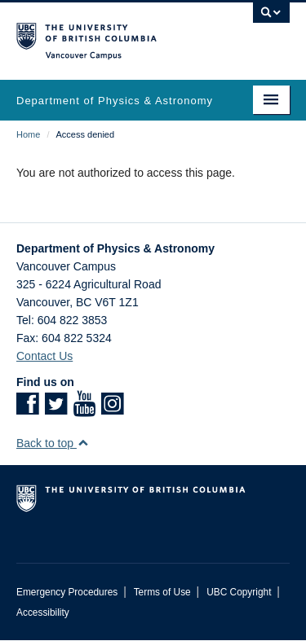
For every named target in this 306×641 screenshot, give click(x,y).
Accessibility (42, 612)
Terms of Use (162, 592)
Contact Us (44, 355)
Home (28, 134)
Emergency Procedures (67, 592)
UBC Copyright (238, 592)
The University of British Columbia (112, 33)
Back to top (52, 443)
